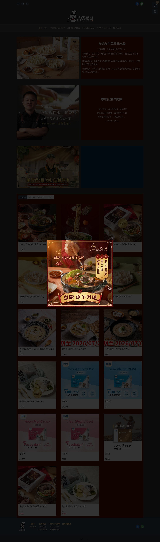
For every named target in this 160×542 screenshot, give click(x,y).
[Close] (112, 237)
